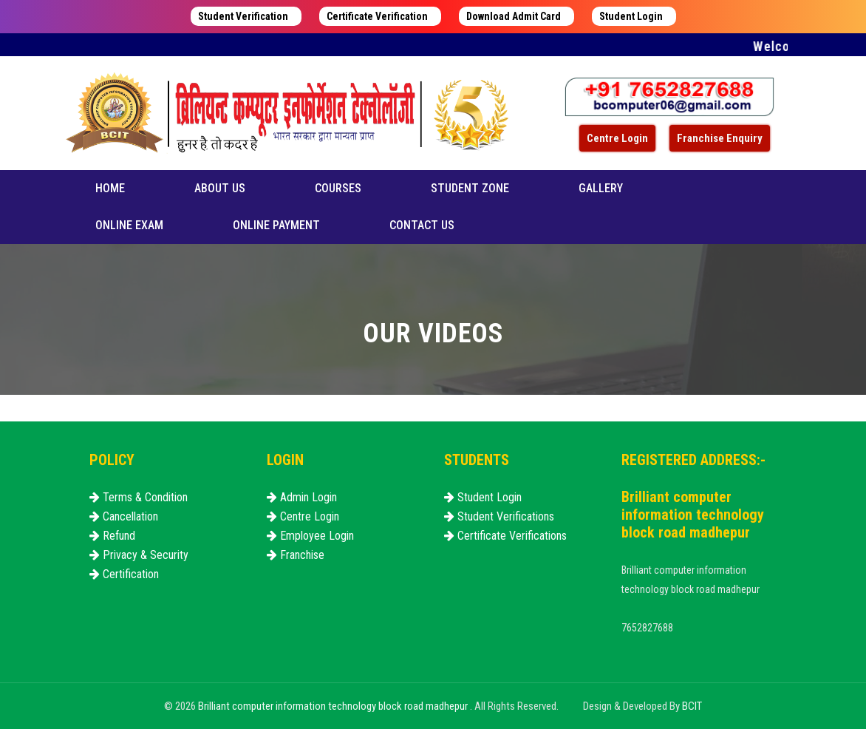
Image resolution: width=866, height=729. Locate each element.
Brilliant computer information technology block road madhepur (334, 706)
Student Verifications (499, 516)
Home (110, 188)
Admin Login (302, 497)
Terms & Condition (138, 497)
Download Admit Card (513, 16)
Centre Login (617, 138)
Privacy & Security (138, 555)
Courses (338, 188)
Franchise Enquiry (720, 138)
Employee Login (310, 536)
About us (219, 188)
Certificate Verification (377, 16)
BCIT (692, 706)
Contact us (421, 225)
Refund (112, 536)
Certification (124, 574)
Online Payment (276, 225)
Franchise (295, 555)
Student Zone (470, 188)
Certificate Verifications (505, 536)
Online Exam (129, 225)
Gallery (601, 188)
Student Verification (243, 16)
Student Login (631, 16)
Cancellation (123, 516)
